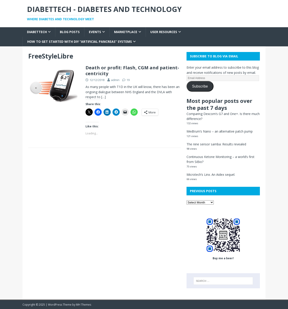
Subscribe (200, 86)
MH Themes (83, 305)
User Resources (163, 32)
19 (128, 80)
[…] (103, 97)
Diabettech (37, 32)
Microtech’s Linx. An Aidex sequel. (211, 174)
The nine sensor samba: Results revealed (216, 144)
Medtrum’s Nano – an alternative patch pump (220, 131)
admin (115, 80)
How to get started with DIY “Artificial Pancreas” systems (79, 41)
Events (95, 32)
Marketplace (125, 32)
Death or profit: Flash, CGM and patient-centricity (132, 71)
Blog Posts (70, 32)
